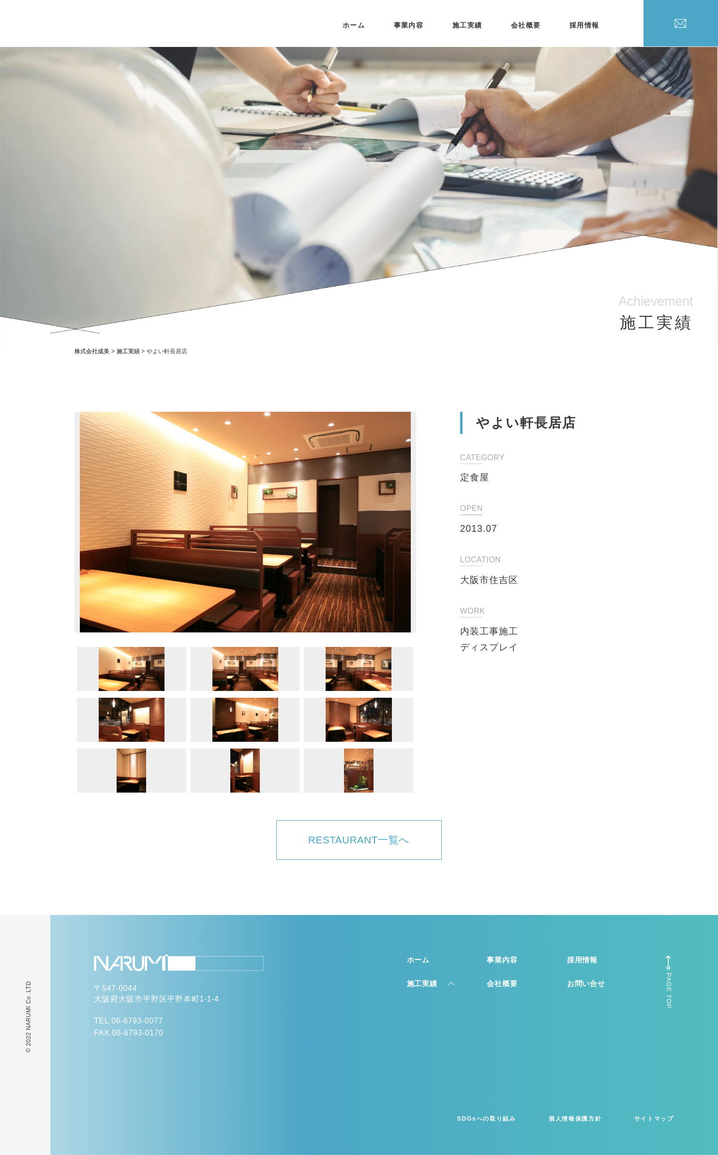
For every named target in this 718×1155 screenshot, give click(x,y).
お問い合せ (586, 983)
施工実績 (467, 25)
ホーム (354, 25)
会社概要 (526, 25)
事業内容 (409, 25)
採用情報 (584, 25)
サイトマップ (654, 1118)
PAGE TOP (669, 991)
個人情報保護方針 (575, 1118)
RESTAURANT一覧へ (359, 839)
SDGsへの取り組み (486, 1118)
